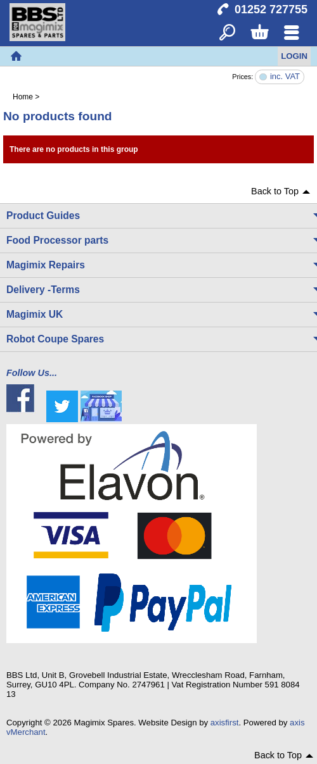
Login (294, 56)
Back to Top (275, 191)
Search (227, 33)
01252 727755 (271, 9)
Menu (291, 33)
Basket (259, 33)
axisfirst (224, 722)
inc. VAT (285, 77)
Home (15, 56)
